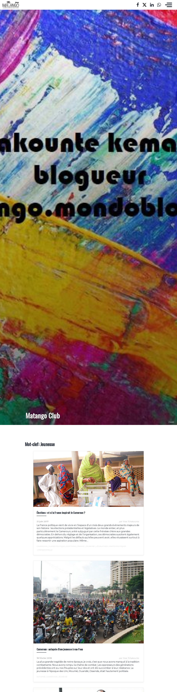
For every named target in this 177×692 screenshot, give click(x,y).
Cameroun (42, 546)
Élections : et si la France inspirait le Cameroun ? (61, 513)
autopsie (41, 677)
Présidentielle (44, 550)
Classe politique (56, 546)
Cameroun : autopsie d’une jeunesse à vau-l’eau (60, 649)
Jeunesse (90, 546)
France (80, 546)
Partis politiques (117, 546)
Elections (70, 546)
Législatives (101, 546)
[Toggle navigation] (168, 5)
